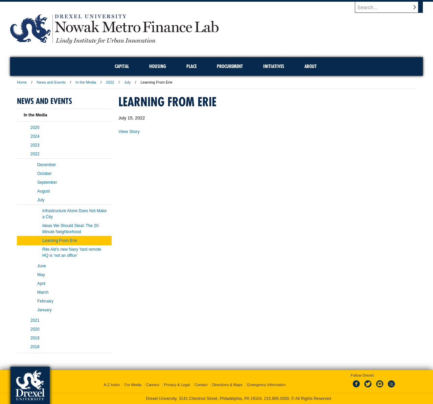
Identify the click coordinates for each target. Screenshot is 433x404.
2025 (35, 127)
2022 (110, 82)
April (41, 283)
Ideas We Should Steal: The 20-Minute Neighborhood (71, 228)
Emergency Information (266, 385)
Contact (201, 385)
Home (22, 82)
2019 (35, 338)
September (47, 182)
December (46, 164)
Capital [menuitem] (122, 66)
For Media (132, 385)
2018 (35, 346)
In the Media (85, 82)
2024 (35, 136)
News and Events (51, 82)
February (45, 301)
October (44, 173)
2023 (35, 145)
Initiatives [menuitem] (273, 66)
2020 (35, 329)
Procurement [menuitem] (230, 66)
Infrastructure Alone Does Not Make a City (74, 213)
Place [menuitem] (191, 66)
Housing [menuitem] (157, 66)
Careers (152, 385)
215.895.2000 (276, 398)
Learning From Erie (59, 240)
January (44, 310)
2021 (35, 320)
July (127, 82)
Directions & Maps (227, 385)
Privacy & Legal (177, 385)
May (41, 274)
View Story (129, 131)
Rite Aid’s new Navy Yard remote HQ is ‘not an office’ (71, 252)
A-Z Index (112, 385)
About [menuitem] (310, 66)
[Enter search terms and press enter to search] (392, 7)
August (43, 191)
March (42, 292)
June (41, 266)
